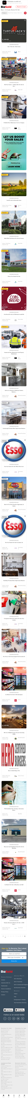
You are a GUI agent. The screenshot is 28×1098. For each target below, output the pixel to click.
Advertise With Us (5, 982)
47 (22, 936)
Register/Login (21, 6)
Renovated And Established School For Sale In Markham (14, 847)
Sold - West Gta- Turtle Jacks (14, 46)
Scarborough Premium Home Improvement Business (14, 428)
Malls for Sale (4, 1080)
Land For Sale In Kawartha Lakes (14, 200)
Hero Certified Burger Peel (14, 770)
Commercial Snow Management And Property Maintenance (14, 353)
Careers (3, 994)
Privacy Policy (4, 991)
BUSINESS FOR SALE (14, 44)
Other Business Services (20, 1073)
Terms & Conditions (6, 988)
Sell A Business (18, 978)
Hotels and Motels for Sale (6, 1047)
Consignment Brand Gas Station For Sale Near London (14, 619)
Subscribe (14, 961)
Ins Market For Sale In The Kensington (14, 694)
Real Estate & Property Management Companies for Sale (6, 1042)
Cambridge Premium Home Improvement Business (14, 580)
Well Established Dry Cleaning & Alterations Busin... (14, 809)
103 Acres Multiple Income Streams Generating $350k (14, 733)
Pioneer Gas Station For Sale (14, 276)
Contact (3, 979)
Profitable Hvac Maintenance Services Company (14, 122)
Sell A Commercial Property (21, 984)
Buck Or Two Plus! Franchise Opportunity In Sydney (14, 505)
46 (20, 936)
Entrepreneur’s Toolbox (20, 999)
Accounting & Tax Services (21, 1064)
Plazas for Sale (4, 1086)
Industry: (6, 51)
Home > (3, 10)
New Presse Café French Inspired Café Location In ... (14, 657)
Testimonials (4, 985)
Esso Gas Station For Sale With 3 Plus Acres (14, 466)
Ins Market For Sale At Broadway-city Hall (14, 884)
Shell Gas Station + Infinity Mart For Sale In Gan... (14, 85)
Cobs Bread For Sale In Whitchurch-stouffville (14, 314)
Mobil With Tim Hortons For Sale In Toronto (14, 238)
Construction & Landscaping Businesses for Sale (6, 1034)
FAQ (15, 996)
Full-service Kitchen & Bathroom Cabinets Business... (14, 391)
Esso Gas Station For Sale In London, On (14, 542)
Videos (15, 993)
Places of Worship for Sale (7, 1085)
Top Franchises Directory (20, 1002)
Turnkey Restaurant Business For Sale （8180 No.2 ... (14, 923)
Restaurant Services (19, 1072)
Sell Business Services (20, 987)
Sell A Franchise (18, 981)
